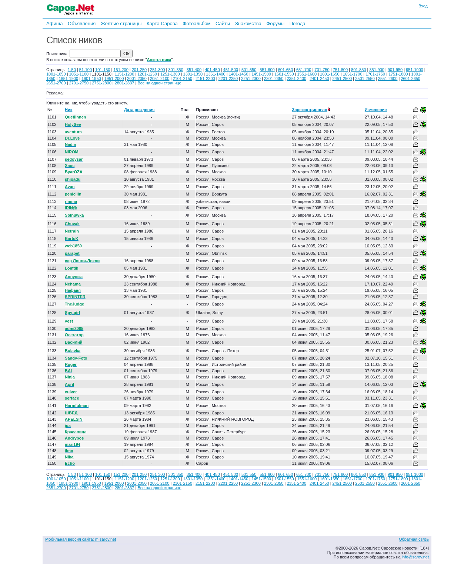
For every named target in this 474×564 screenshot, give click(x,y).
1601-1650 (330, 74)
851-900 (376, 69)
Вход (423, 6)
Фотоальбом (196, 23)
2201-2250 (228, 78)
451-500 (230, 69)
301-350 (175, 69)
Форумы (275, 23)
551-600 (267, 69)
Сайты (223, 23)
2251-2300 (251, 78)
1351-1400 (216, 74)
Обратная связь (414, 539)
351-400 (194, 69)
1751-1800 (398, 74)
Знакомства (248, 23)
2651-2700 (56, 83)
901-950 (395, 69)
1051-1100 (79, 74)
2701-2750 (79, 83)
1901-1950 (91, 78)
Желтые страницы (121, 23)
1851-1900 (68, 78)
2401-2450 (319, 78)
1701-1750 (375, 74)
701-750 (321, 69)
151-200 (120, 69)
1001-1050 (56, 74)
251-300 (157, 69)
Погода (298, 23)
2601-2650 (410, 78)
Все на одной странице (159, 83)
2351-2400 (296, 78)
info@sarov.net (415, 557)
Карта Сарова (162, 23)
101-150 (102, 69)
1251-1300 (170, 74)
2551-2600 (388, 78)
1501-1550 (284, 74)
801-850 (358, 69)
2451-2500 (342, 78)
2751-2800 (101, 83)
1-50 (72, 69)
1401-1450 (238, 74)
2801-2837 (124, 83)
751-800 (340, 69)
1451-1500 (261, 74)
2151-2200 (205, 78)
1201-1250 (147, 74)
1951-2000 (114, 78)
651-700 (303, 69)
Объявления (82, 23)
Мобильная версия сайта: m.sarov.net (80, 539)
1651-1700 (353, 74)
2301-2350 (274, 78)
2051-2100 (160, 78)
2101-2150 (182, 78)
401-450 (212, 69)
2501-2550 (365, 78)
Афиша (54, 23)
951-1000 (414, 69)
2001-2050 (137, 78)
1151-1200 (124, 74)
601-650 (285, 69)
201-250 (139, 69)
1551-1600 (307, 74)
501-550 (248, 69)
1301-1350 (193, 74)
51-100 (85, 69)
